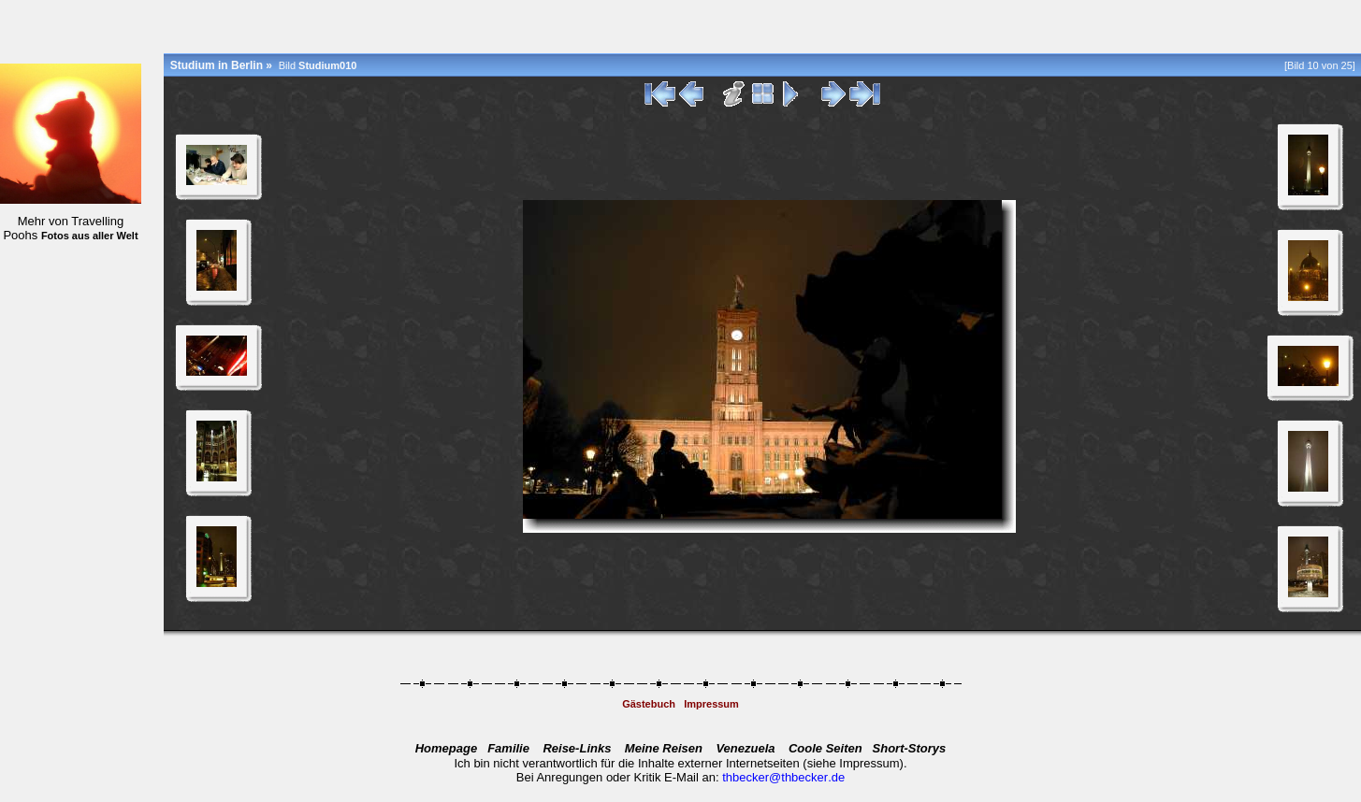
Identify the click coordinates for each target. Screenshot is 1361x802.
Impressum (711, 703)
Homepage (446, 748)
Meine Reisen (663, 748)
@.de (807, 777)
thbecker (745, 777)
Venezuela (745, 748)
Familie (508, 748)
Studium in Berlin (216, 65)
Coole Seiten (825, 748)
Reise (577, 748)
